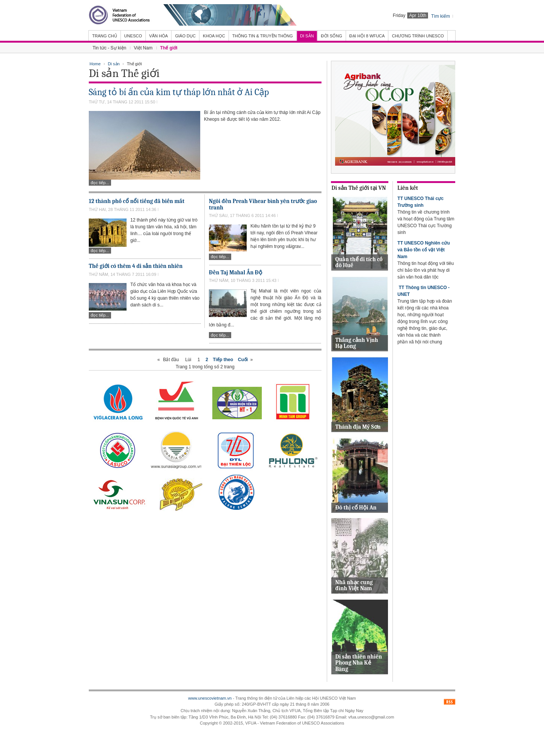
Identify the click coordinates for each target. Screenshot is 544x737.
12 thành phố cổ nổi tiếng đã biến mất (136, 201)
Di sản (114, 64)
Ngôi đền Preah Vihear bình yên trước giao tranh (263, 204)
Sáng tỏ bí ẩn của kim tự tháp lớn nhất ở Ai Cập (179, 92)
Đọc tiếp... (100, 182)
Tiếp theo (223, 359)
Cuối (243, 359)
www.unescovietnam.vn (210, 698)
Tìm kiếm (440, 16)
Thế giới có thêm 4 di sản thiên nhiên (135, 266)
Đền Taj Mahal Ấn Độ (235, 272)
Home (95, 64)
